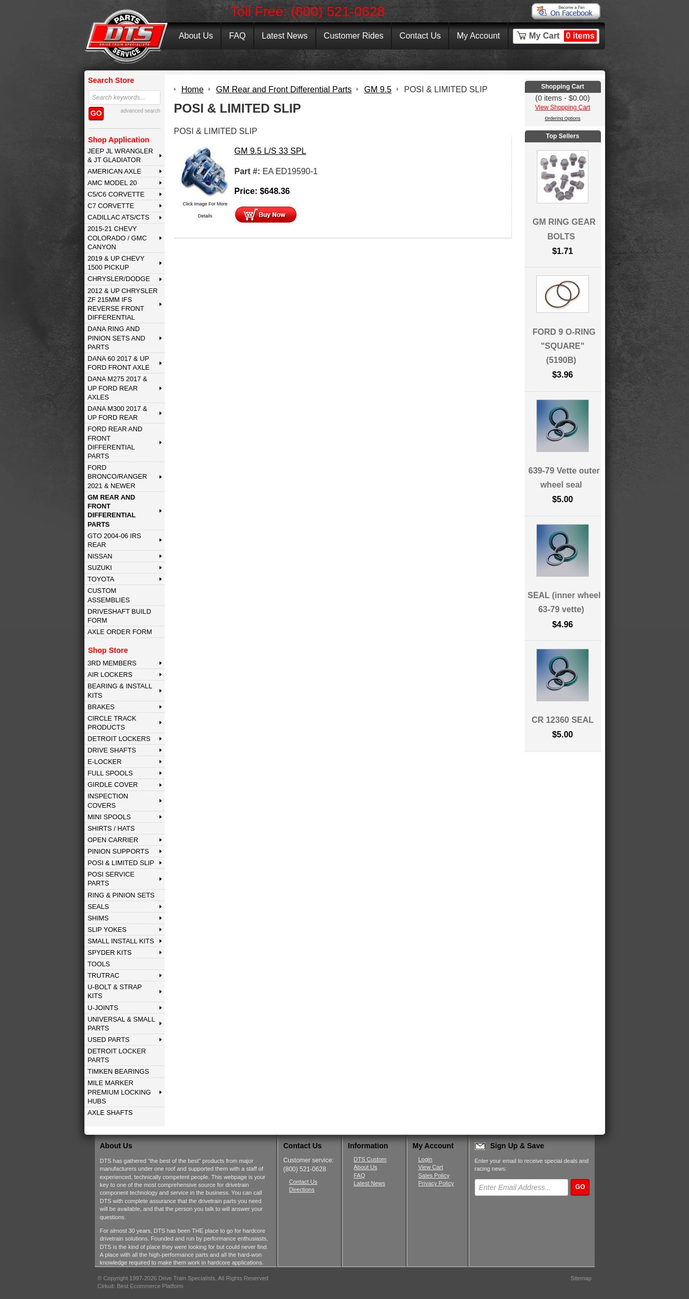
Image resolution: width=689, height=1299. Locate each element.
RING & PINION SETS (121, 895)
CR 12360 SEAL (563, 719)
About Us (196, 35)
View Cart (431, 1167)
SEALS (98, 906)
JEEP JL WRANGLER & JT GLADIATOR (120, 155)
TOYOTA (101, 579)
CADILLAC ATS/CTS (119, 217)
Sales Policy (434, 1175)
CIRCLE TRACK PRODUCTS (112, 722)
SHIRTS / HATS (111, 828)
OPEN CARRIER (113, 840)
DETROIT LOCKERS (119, 739)
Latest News (284, 35)
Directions (302, 1189)
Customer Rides (354, 35)
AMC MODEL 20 (112, 183)
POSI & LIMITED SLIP (121, 863)
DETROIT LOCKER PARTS (117, 1055)
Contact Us (420, 35)
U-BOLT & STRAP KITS (115, 991)
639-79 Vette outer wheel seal (564, 477)
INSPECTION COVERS (108, 800)
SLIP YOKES (107, 929)
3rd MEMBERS (112, 663)
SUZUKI (100, 568)
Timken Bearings (118, 1071)
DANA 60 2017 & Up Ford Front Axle (119, 363)
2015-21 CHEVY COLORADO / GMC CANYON (117, 238)
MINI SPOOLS (109, 817)
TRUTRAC (103, 975)
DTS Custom (370, 1159)
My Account (478, 35)
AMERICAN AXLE (114, 171)
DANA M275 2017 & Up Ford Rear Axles (117, 388)
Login (426, 1159)
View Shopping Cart (562, 107)
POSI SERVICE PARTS (111, 878)
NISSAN (100, 556)
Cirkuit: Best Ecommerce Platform (140, 1286)
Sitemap (581, 1278)
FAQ (237, 35)
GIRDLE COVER (113, 784)
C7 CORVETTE (111, 206)
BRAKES (101, 707)
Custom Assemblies (109, 595)
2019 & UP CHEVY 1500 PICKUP (116, 262)
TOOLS (99, 964)
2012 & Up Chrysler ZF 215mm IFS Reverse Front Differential (123, 304)
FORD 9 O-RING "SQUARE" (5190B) (564, 346)
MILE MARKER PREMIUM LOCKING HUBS (119, 1092)
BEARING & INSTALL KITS (120, 690)
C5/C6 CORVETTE (116, 194)
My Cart (563, 36)
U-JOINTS (103, 1008)
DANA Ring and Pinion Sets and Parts (116, 338)
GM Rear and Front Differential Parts (112, 510)
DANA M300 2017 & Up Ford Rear (117, 413)
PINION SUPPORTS (118, 851)
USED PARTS (109, 1039)
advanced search (140, 111)
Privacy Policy (436, 1183)
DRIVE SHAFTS (112, 750)
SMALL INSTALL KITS (121, 941)
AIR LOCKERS (110, 674)
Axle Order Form (120, 632)
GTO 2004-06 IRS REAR (114, 540)
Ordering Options (563, 118)
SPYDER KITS (110, 952)
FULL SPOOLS (110, 773)
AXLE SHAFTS (110, 1112)
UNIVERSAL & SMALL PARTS (121, 1023)
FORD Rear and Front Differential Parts (115, 442)
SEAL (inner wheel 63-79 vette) (563, 602)
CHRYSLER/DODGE (119, 279)
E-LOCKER (104, 762)
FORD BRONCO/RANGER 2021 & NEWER (117, 477)
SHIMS (98, 918)
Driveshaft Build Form (119, 616)
